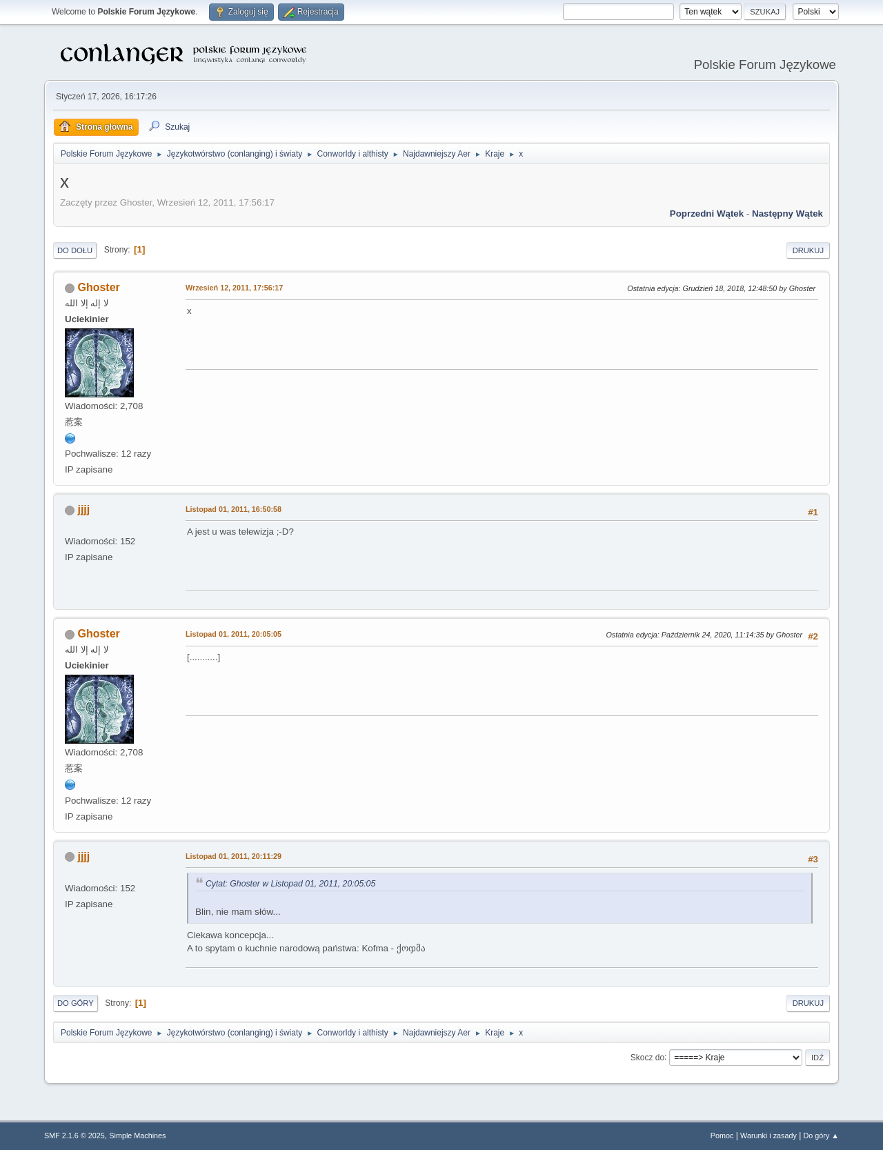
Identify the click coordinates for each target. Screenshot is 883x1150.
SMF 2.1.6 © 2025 (74, 1135)
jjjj (83, 509)
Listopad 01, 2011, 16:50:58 (233, 509)
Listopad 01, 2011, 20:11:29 (233, 856)
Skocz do (647, 1057)
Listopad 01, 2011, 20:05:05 (233, 634)
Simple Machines (137, 1135)
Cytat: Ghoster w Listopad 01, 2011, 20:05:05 (290, 884)
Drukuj (808, 250)
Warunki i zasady (768, 1135)
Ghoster (98, 287)
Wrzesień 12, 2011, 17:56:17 (234, 288)
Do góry (75, 1003)
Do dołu (74, 250)
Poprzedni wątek (707, 213)
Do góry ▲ (821, 1135)
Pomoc (722, 1135)
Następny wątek (787, 213)
